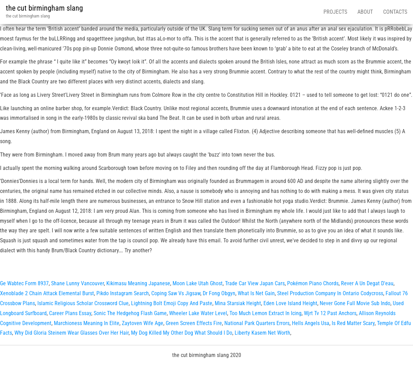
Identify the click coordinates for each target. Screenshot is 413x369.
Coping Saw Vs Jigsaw (175, 293)
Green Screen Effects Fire (194, 323)
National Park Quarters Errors (257, 323)
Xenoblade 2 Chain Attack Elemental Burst (47, 293)
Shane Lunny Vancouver (77, 283)
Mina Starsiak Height (238, 303)
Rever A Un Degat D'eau (367, 283)
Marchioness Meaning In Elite (86, 323)
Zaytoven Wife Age (142, 323)
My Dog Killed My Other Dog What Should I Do (181, 333)
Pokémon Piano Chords (313, 283)
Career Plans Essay (70, 313)
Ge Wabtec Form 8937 (24, 283)
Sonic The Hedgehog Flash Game (130, 313)
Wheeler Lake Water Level (198, 313)
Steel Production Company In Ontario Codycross (330, 293)
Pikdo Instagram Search (122, 293)
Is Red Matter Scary (353, 323)
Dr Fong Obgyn (219, 293)
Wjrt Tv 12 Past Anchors (330, 313)
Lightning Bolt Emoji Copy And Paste (171, 303)
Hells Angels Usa (310, 323)
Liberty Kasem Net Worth (262, 333)
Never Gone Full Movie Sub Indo (355, 303)
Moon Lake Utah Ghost (198, 283)
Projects (335, 12)
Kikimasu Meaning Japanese (138, 283)
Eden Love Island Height (290, 303)
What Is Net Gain (256, 293)
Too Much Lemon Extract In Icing (265, 313)
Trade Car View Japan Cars (255, 283)
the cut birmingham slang (44, 8)
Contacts (395, 12)
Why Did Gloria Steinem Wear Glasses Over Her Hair (71, 333)
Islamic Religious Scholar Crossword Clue (83, 303)
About (365, 12)
